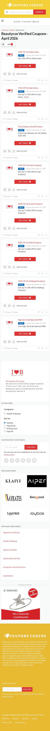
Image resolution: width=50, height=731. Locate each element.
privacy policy (9, 455)
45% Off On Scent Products (30, 204)
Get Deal (25, 66)
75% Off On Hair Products (30, 165)
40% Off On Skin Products (29, 242)
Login (35, 21)
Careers (34, 719)
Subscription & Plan (11, 558)
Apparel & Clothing (11, 532)
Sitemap (15, 719)
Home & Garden (10, 550)
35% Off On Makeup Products (31, 281)
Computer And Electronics (14, 567)
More (26, 97)
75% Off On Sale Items (28, 88)
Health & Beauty (10, 541)
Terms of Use (7, 722)
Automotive (8, 576)
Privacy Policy (20, 722)
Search (39, 12)
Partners (25, 719)
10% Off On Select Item (28, 52)
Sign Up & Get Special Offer (30, 319)
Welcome (5, 719)
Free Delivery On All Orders (30, 126)
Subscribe (31, 447)
